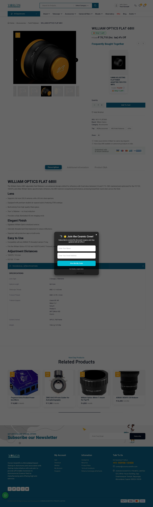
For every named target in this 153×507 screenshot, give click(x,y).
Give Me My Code (76, 263)
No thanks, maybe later (76, 269)
